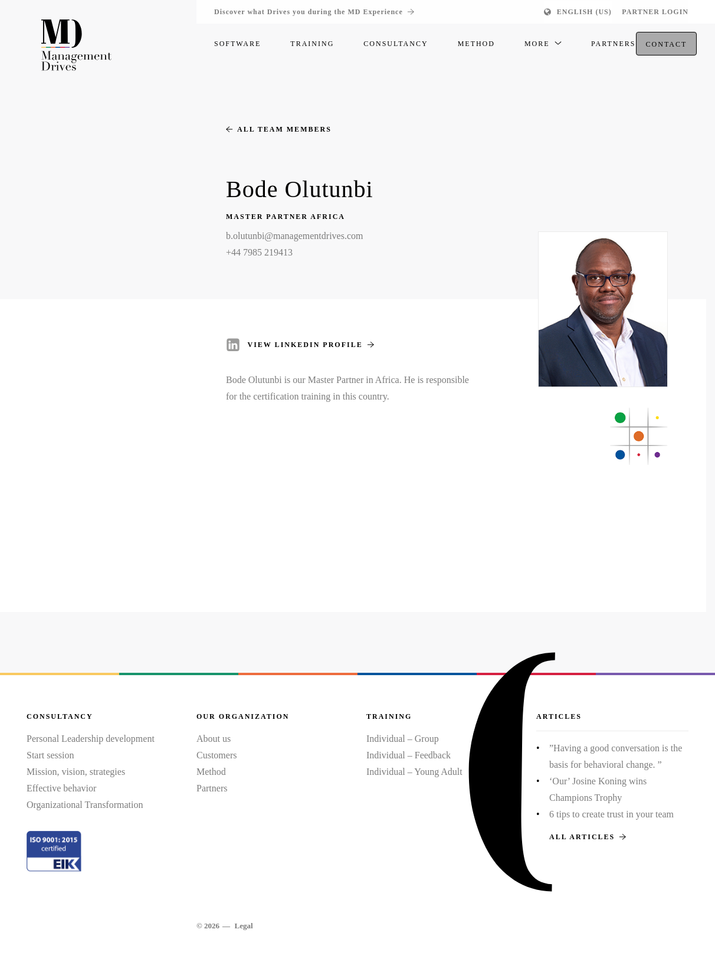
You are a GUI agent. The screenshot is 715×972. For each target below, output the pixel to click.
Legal (243, 925)
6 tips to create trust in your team (611, 814)
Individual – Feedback (408, 755)
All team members (279, 129)
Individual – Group (402, 739)
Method (211, 772)
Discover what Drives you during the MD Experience (314, 11)
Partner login (655, 12)
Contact (666, 48)
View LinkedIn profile (311, 344)
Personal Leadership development (91, 739)
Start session (50, 755)
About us (213, 739)
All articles (587, 837)
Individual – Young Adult (414, 772)
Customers (216, 755)
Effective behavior (61, 788)
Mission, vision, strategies (76, 772)
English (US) (584, 12)
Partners (211, 788)
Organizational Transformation (85, 805)
